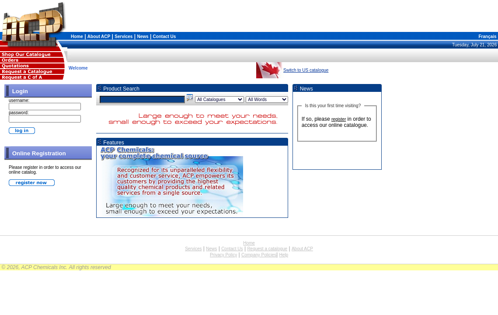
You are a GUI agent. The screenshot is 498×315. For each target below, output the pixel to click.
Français (487, 36)
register (338, 119)
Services (123, 36)
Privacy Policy (223, 254)
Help (283, 254)
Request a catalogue (267, 248)
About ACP (98, 36)
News (142, 36)
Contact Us (164, 36)
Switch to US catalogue (305, 70)
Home (77, 36)
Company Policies (258, 254)
